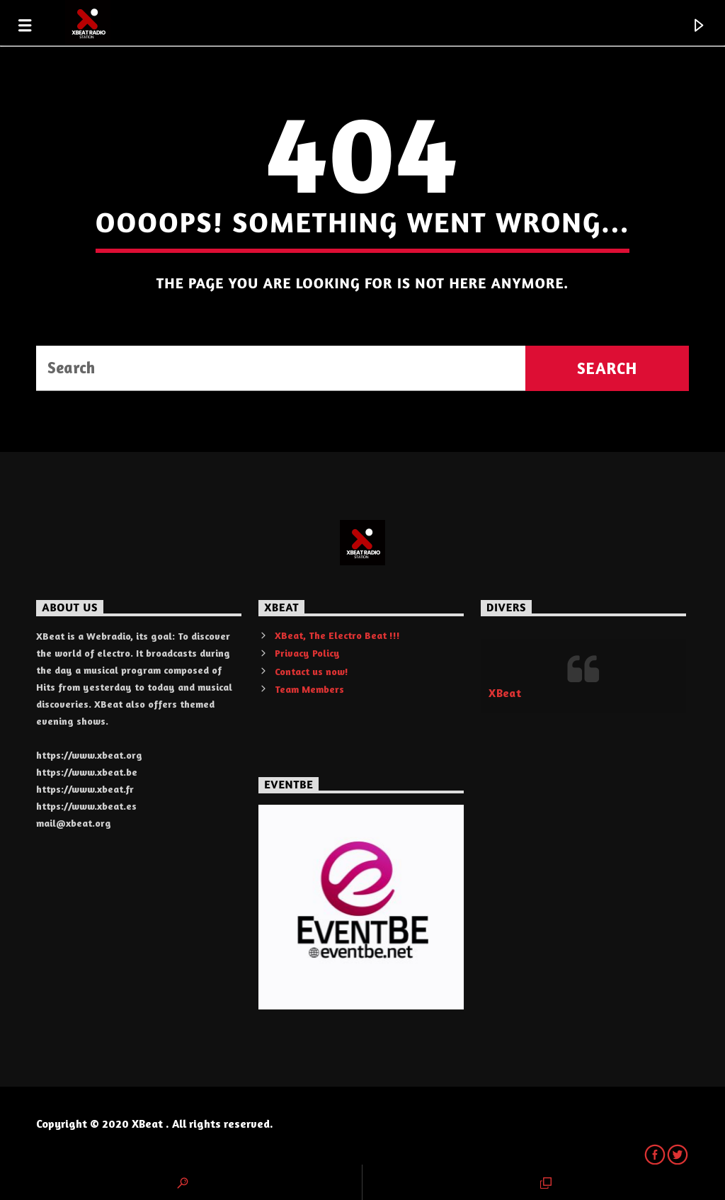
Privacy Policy (307, 653)
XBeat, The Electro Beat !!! (337, 635)
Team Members (309, 689)
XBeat (505, 693)
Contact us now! (311, 671)
